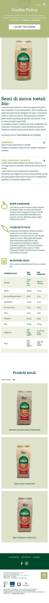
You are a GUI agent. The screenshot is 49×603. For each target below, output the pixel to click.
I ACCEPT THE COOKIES (24, 27)
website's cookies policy (31, 20)
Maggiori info (18, 593)
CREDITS (7, 578)
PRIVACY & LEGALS (19, 578)
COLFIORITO (14, 557)
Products (26, 557)
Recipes (36, 557)
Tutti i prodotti (6, 380)
